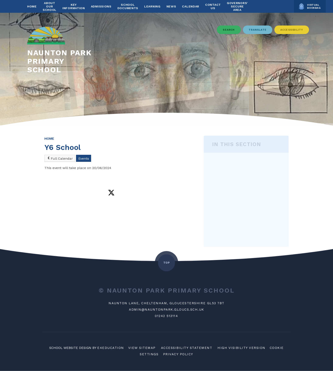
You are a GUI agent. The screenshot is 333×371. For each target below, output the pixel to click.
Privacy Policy (178, 354)
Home (49, 138)
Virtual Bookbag (309, 6)
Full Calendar (60, 158)
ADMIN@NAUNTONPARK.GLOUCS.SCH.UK (166, 309)
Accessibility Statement (186, 348)
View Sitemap (142, 348)
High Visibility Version (241, 348)
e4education (110, 348)
